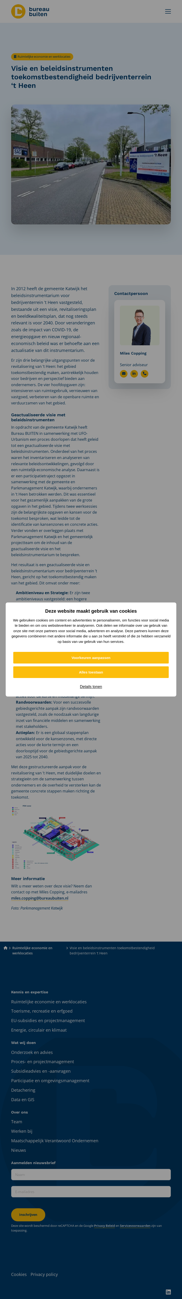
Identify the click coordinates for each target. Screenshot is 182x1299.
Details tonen (91, 687)
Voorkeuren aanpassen (91, 658)
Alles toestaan (91, 672)
